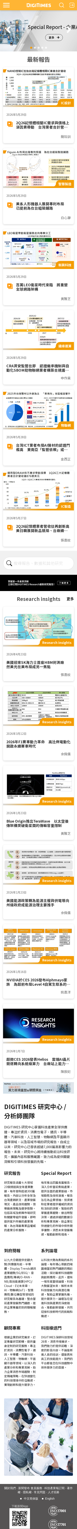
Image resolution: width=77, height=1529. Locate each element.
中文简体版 (31, 1498)
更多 (54, 37)
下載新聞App (19, 1506)
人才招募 (53, 1492)
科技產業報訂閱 (54, 1488)
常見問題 (39, 1492)
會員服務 (36, 1488)
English (50, 1498)
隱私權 (27, 1492)
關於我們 (10, 1488)
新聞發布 (24, 1488)
